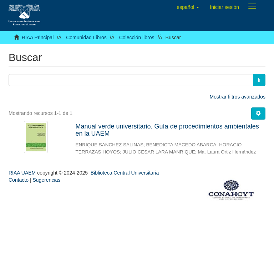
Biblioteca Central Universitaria (125, 173)
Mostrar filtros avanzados (237, 97)
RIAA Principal (38, 37)
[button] (187, 7)
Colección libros (136, 37)
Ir (259, 80)
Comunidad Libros (86, 37)
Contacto (19, 180)
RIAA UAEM (23, 173)
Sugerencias (46, 180)
